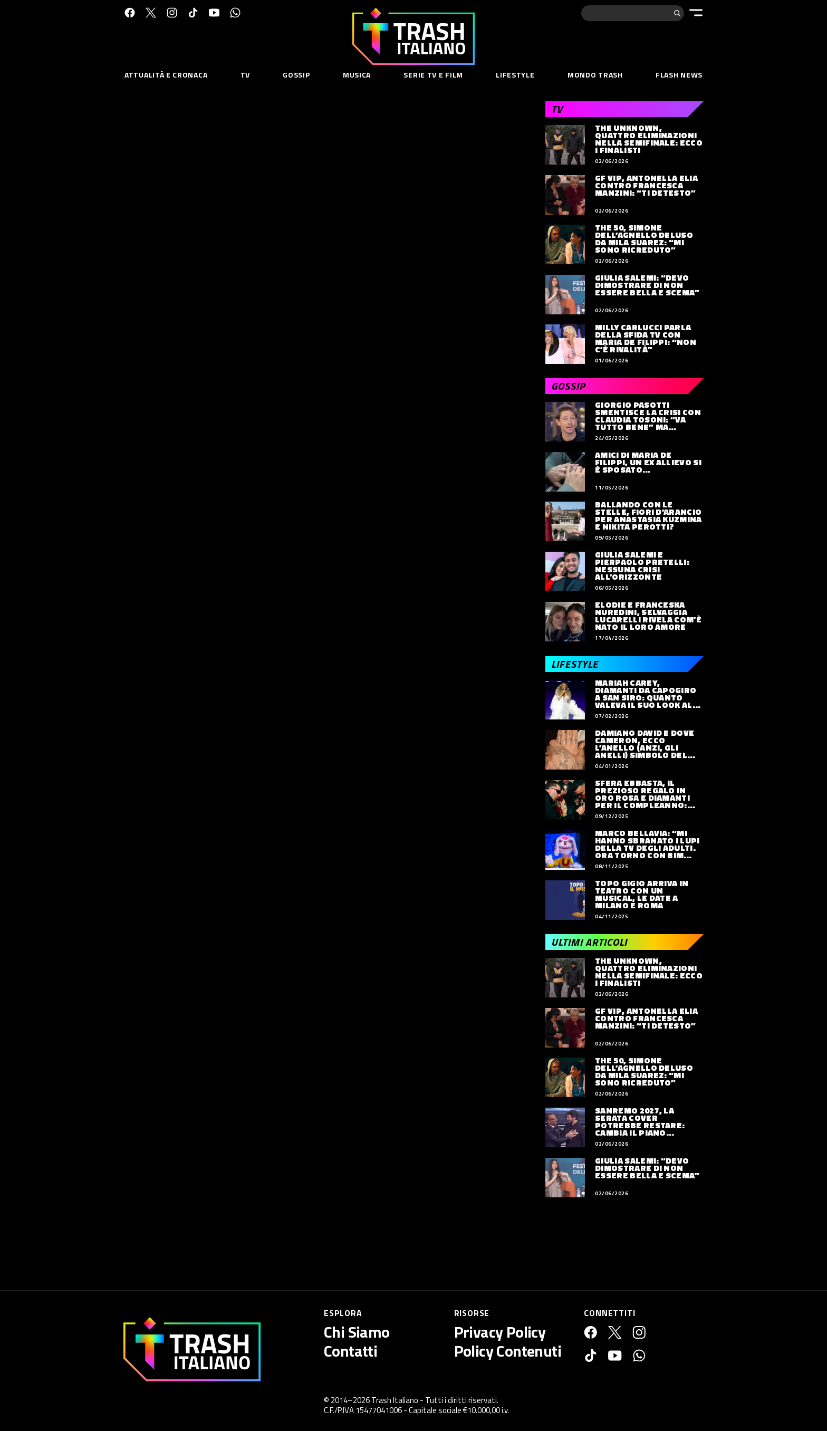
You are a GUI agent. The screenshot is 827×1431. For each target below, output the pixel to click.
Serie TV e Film (433, 74)
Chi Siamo (357, 1332)
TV (245, 74)
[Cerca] (677, 13)
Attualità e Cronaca (165, 74)
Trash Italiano (394, 1400)
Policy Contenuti (507, 1351)
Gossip (296, 74)
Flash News (679, 74)
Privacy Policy (500, 1332)
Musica (357, 74)
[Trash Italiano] (192, 1349)
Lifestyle (515, 74)
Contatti (350, 1351)
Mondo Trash (595, 74)
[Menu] (696, 12)
